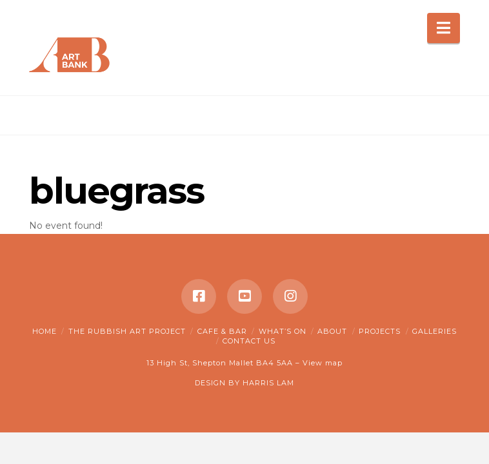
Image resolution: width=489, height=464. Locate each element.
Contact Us (249, 340)
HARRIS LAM (268, 382)
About (332, 331)
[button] (443, 28)
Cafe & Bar (222, 331)
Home (44, 331)
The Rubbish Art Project (127, 331)
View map (323, 362)
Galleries (434, 331)
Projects (380, 331)
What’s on (282, 331)
